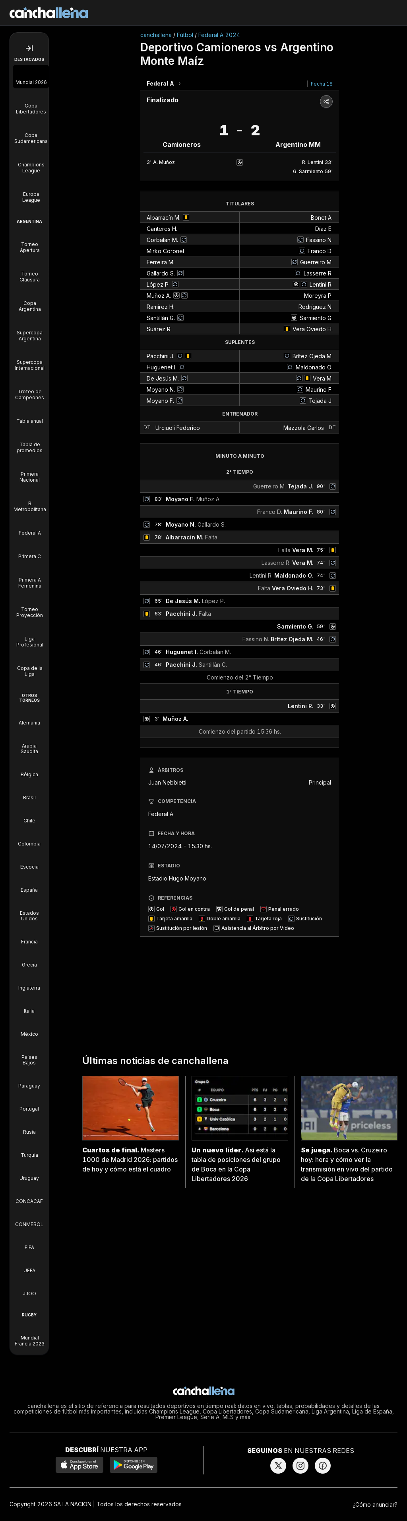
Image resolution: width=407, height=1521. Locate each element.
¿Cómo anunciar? (375, 1504)
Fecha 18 (322, 84)
